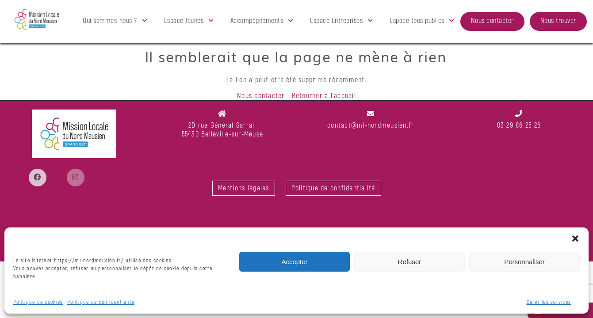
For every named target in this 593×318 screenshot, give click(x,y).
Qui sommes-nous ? (110, 20)
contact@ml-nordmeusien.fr (370, 125)
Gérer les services (549, 302)
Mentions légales (243, 188)
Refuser (409, 261)
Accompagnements (256, 20)
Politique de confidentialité (100, 302)
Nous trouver (558, 20)
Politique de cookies (38, 302)
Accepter (294, 261)
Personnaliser (524, 261)
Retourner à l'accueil (324, 95)
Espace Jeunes (184, 20)
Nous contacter (492, 20)
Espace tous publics (417, 20)
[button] (575, 238)
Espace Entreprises (336, 20)
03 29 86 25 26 (519, 125)
